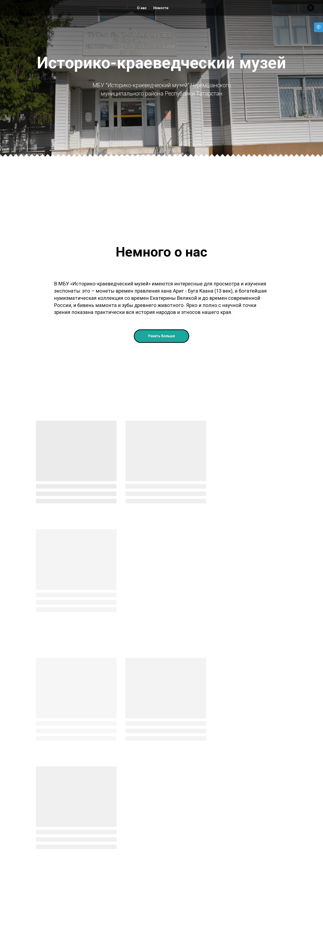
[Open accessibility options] (318, 27)
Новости (160, 8)
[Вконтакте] (310, 7)
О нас (142, 8)
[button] (161, 403)
